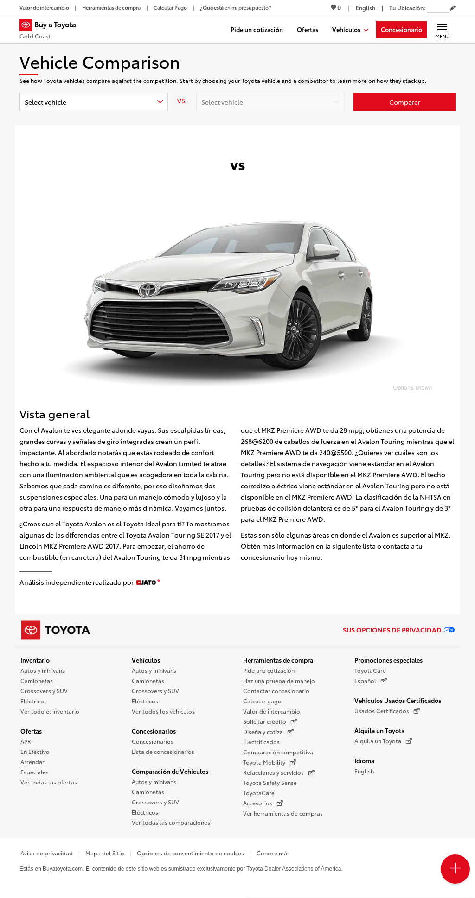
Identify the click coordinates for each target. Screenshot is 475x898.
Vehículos (146, 660)
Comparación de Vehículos (170, 771)
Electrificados (261, 742)
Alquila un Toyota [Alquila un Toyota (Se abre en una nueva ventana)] (383, 741)
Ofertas (31, 731)
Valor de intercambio (271, 711)
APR (25, 741)
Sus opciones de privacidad (399, 629)
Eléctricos (33, 701)
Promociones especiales (388, 660)
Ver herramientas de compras (283, 813)
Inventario (35, 660)
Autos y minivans (42, 670)
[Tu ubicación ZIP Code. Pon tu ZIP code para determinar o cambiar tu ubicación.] (438, 8)
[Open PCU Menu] (455, 869)
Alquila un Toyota (379, 730)
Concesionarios (154, 731)
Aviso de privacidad (46, 853)
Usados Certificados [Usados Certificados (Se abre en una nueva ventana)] (387, 711)
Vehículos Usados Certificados (397, 700)
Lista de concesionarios (163, 751)
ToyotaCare (259, 793)
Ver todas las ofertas (48, 782)
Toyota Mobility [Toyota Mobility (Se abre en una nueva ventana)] (269, 762)
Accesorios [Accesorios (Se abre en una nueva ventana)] (263, 803)
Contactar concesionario (276, 691)
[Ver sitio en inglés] (365, 8)
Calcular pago (262, 701)
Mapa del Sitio (104, 853)
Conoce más (273, 853)
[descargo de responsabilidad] (158, 582)
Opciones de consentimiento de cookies (190, 853)
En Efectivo (35, 751)
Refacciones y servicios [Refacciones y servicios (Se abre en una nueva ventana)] (279, 772)
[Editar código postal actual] (453, 8)
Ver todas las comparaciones (171, 822)
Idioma (364, 760)
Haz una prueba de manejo (279, 680)
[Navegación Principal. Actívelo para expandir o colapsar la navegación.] (442, 29)
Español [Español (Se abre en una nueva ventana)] (370, 681)
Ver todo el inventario (49, 711)
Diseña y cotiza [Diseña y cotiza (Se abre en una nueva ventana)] (268, 732)
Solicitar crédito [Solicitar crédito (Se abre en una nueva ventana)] (270, 721)
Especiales (34, 772)
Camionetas (36, 680)
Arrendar (32, 761)
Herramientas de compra (278, 660)
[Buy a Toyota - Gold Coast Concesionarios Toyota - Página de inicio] (51, 30)
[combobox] (93, 102)
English (364, 771)
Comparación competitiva (278, 752)
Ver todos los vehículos (163, 711)
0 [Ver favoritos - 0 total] (336, 7)
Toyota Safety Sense (270, 782)
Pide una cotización (269, 670)
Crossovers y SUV (44, 691)
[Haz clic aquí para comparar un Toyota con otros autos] (404, 102)
